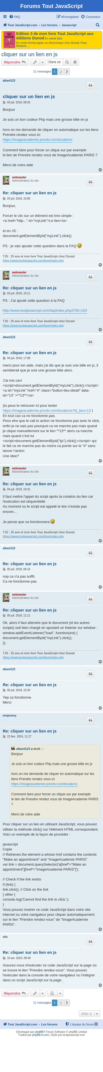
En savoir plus (53, 38)
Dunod (75, 42)
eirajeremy (9, 715)
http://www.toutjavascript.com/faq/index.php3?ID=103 (45, 310)
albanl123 (9, 80)
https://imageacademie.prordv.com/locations (37, 140)
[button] (67, 71)
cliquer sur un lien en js (29, 54)
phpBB (39, 1031)
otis (5, 936)
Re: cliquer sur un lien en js (30, 192)
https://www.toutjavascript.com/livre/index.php (33, 260)
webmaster (19, 177)
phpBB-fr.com (40, 1034)
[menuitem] (14, 17)
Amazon (21, 45)
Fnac (83, 42)
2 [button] (61, 71)
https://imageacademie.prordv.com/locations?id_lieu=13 (47, 410)
